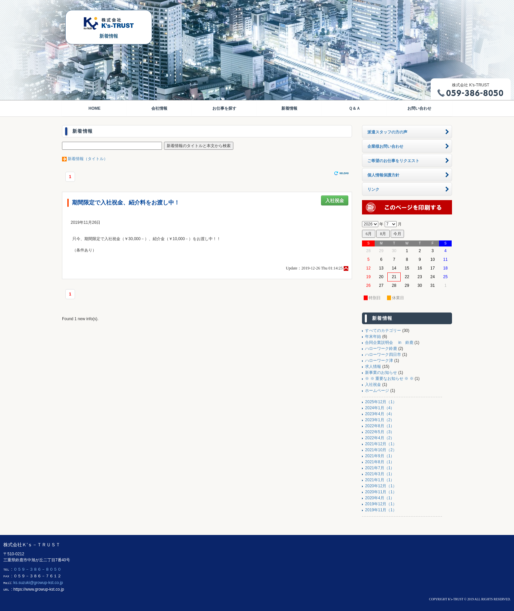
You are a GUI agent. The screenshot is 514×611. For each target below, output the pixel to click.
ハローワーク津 (379, 360)
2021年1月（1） (379, 480)
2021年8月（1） (379, 462)
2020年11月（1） (381, 492)
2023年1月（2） (379, 420)
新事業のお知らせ (381, 372)
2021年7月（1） (379, 468)
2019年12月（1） (381, 504)
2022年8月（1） (379, 426)
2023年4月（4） (379, 414)
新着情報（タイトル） (88, 158)
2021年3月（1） (379, 474)
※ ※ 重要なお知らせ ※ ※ (389, 378)
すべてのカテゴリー (383, 330)
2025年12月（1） (381, 402)
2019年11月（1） (381, 510)
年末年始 (373, 336)
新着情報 (289, 108)
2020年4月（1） (379, 498)
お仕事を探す (224, 108)
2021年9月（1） (379, 456)
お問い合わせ (419, 108)
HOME (94, 108)
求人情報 (373, 366)
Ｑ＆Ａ (354, 108)
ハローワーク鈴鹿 (381, 348)
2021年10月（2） (381, 450)
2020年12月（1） (381, 486)
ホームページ (377, 390)
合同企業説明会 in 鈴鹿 (389, 342)
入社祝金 (334, 200)
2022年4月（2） (379, 438)
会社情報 (159, 108)
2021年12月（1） (381, 444)
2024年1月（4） (379, 408)
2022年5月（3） (379, 432)
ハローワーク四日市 (383, 354)
